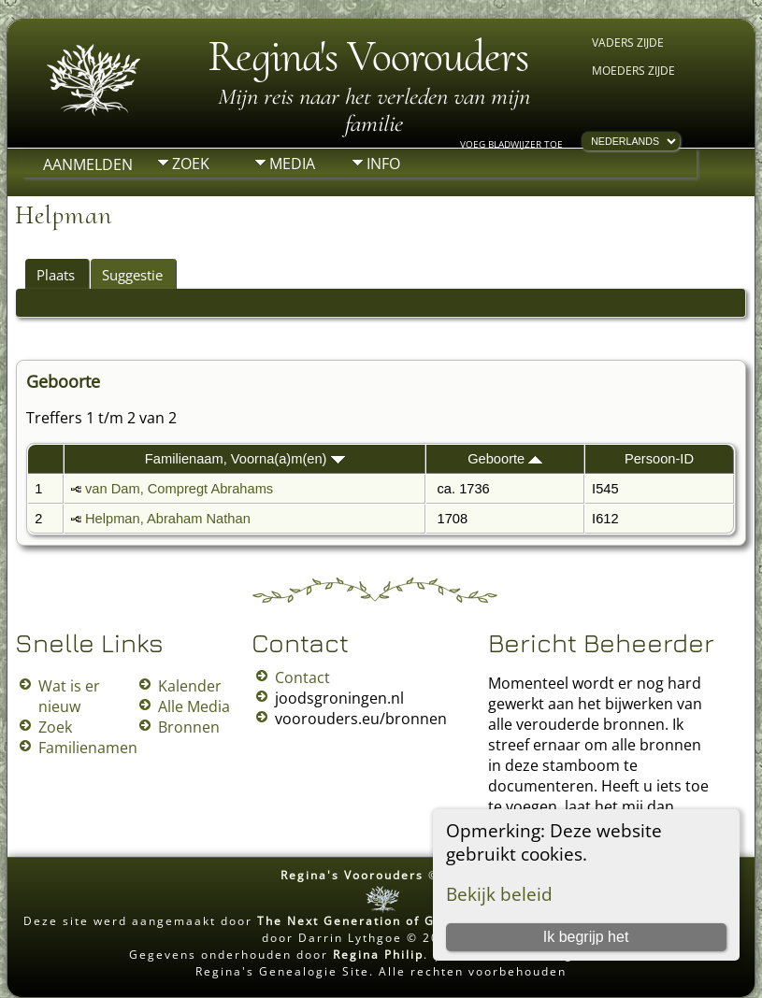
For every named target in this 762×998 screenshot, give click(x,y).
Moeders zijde (633, 70)
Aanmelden (88, 164)
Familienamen (87, 747)
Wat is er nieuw (69, 696)
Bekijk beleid (499, 893)
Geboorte (504, 458)
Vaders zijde (628, 42)
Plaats (55, 274)
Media (292, 163)
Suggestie (132, 274)
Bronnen (189, 727)
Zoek (190, 163)
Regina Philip (378, 954)
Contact (302, 677)
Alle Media (194, 706)
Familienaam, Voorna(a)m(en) (245, 458)
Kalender (190, 686)
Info (383, 163)
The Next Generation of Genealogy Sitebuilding (421, 921)
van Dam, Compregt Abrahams (179, 488)
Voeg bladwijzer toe (511, 143)
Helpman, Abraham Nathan (168, 518)
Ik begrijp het (586, 937)
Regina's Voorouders (368, 56)
